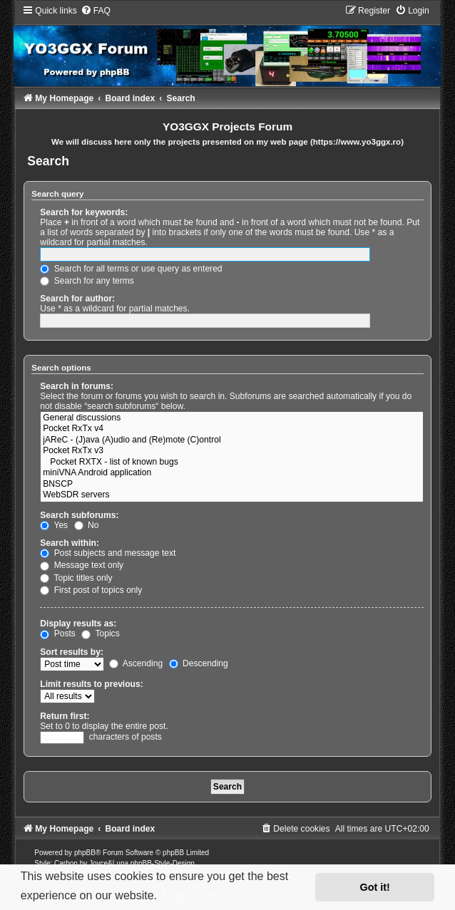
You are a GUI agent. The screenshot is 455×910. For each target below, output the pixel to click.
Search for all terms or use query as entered (131, 269)
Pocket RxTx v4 (231, 429)
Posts (58, 633)
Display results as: (78, 624)
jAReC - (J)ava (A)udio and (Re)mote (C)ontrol (231, 440)
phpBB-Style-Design (163, 863)
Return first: (64, 716)
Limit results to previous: (91, 684)
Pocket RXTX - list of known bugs (231, 462)
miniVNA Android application (231, 473)
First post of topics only (91, 590)
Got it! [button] (375, 887)
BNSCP (231, 484)
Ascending (136, 663)
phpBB (85, 853)
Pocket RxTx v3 (231, 451)
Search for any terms (87, 281)
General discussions (231, 418)
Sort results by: (71, 652)
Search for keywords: (84, 212)
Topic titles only (76, 578)
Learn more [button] (192, 895)
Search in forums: (76, 386)
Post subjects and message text (107, 553)
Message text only (81, 565)
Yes (54, 525)
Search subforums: (79, 515)
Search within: (69, 543)
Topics (100, 633)
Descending (198, 663)
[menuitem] (96, 11)
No (86, 525)
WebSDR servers (231, 495)
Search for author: (77, 299)
